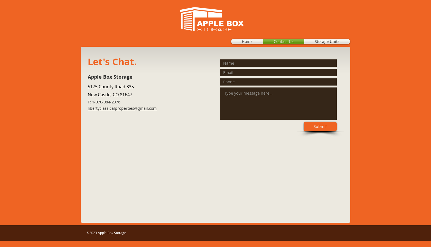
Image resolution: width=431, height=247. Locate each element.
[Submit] (320, 126)
